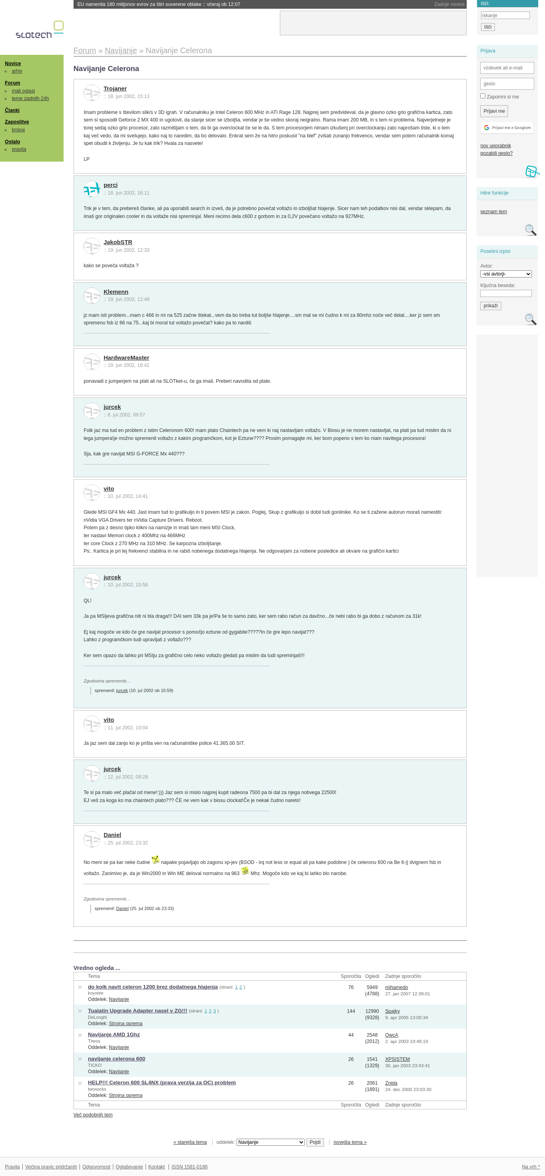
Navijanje (119, 999)
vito (109, 489)
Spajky (392, 1011)
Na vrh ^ (531, 1167)
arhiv (17, 71)
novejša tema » (350, 1142)
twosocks (97, 1089)
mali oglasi (23, 91)
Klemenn (116, 292)
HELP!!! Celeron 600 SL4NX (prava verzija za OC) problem (162, 1082)
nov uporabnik (495, 145)
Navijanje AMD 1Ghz (114, 1034)
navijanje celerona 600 (116, 1059)
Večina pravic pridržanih (51, 1167)
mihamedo (396, 987)
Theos (94, 1041)
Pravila (12, 1167)
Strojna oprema (125, 1023)
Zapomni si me (499, 96)
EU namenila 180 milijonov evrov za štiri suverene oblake (159, 4)
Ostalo (12, 142)
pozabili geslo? (496, 153)
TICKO (94, 1065)
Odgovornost (96, 1167)
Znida (391, 1083)
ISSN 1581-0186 (189, 1167)
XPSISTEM (397, 1059)
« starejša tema (190, 1142)
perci (111, 185)
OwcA (391, 1035)
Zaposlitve (17, 122)
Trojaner (115, 88)
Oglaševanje (129, 1167)
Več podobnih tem (93, 1115)
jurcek (112, 407)
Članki (12, 110)
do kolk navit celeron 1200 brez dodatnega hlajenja (153, 987)
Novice (13, 63)
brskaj (18, 130)
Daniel (112, 835)
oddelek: (261, 1142)
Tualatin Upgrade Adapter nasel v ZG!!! (137, 1011)
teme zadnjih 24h (30, 98)
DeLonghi (97, 1017)
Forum (12, 83)
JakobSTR (118, 242)
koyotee (95, 993)
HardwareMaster (126, 358)
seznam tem (493, 211)
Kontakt (156, 1167)
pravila (19, 149)
